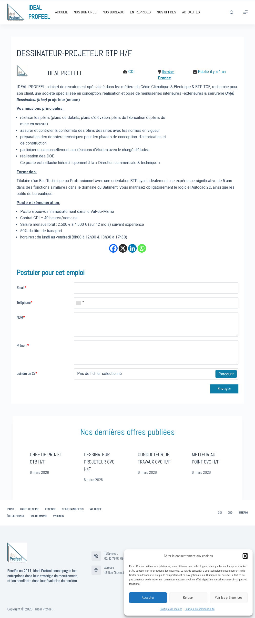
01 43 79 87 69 (113, 558)
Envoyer (224, 388)
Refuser (188, 597)
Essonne (50, 509)
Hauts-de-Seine (29, 509)
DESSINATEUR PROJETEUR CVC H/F (99, 461)
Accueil (61, 12)
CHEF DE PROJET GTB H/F (46, 458)
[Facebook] (113, 248)
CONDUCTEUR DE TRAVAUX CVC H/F (154, 458)
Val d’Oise (96, 509)
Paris (10, 509)
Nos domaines (85, 12)
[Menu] (245, 12)
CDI (220, 513)
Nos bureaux (113, 12)
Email (21, 287)
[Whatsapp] (142, 248)
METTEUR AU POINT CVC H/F (205, 458)
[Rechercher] (232, 12)
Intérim (243, 513)
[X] (123, 248)
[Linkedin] (132, 248)
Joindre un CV (27, 373)
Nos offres (166, 12)
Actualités (191, 12)
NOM (21, 317)
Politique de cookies (171, 609)
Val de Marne (39, 516)
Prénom (23, 345)
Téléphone (24, 302)
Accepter (148, 597)
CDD (230, 513)
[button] (245, 556)
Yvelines (58, 516)
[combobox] (79, 303)
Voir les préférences (229, 597)
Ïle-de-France (15, 516)
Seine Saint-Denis (72, 509)
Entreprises (140, 12)
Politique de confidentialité (199, 609)
